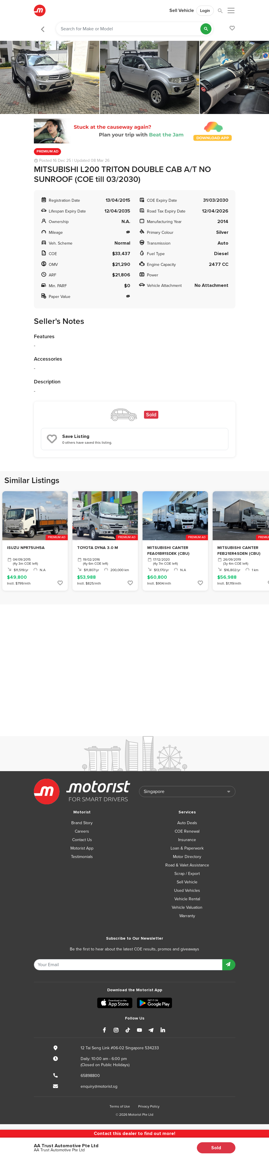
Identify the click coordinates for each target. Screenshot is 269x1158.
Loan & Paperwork (187, 848)
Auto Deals (187, 822)
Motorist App (81, 848)
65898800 (90, 1075)
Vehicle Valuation (187, 907)
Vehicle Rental (187, 898)
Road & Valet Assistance (187, 865)
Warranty (187, 915)
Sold (216, 1148)
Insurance (187, 839)
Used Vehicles (187, 890)
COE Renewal (187, 831)
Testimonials (82, 856)
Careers (82, 831)
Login (205, 10)
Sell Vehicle (181, 10)
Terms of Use (120, 1106)
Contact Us (82, 839)
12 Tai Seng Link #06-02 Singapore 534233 (120, 1047)
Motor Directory (187, 856)
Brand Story (82, 822)
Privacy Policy (148, 1106)
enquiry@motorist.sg (99, 1086)
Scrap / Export (187, 873)
